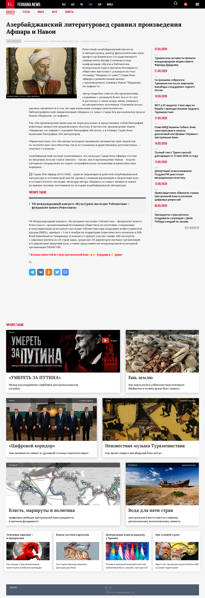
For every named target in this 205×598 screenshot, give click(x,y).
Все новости (192, 228)
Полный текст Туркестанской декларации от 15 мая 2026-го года (176, 154)
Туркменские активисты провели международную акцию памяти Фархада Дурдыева (175, 61)
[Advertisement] (102, 302)
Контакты (13, 590)
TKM (92, 4)
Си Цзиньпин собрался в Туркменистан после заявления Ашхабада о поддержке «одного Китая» (175, 85)
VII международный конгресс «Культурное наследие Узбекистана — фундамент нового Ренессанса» (66, 41)
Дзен (118, 255)
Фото (56, 12)
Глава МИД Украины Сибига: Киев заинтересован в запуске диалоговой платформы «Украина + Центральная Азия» (177, 132)
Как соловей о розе (169, 535)
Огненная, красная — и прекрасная (21, 536)
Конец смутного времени (74, 535)
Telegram (102, 255)
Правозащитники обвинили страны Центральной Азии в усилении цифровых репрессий (177, 196)
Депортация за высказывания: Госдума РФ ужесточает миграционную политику (173, 174)
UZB (101, 4)
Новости (10, 12)
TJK (82, 4)
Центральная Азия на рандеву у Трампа (127, 536)
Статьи (27, 12)
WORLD (112, 4)
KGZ (73, 4)
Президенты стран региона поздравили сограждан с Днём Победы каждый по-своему (174, 218)
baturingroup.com (124, 595)
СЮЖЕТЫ (70, 12)
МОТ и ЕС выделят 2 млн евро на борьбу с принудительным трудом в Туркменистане (177, 108)
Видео (41, 12)
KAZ (64, 4)
